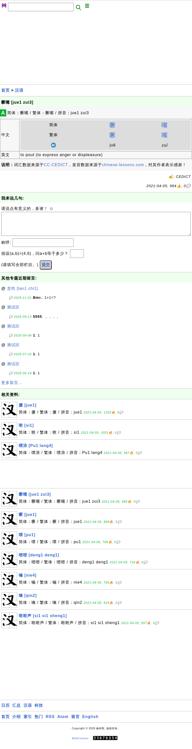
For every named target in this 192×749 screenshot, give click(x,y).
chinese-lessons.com (123, 165)
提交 (46, 270)
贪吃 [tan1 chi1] (22, 293)
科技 (38, 710)
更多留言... (11, 387)
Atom (62, 722)
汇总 (16, 710)
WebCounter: (81, 743)
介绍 (16, 722)
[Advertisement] (96, 49)
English (90, 722)
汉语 (19, 90)
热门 (38, 722)
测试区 (13, 312)
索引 (28, 722)
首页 (5, 90)
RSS (50, 722)
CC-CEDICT (56, 165)
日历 (5, 710)
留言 (75, 722)
